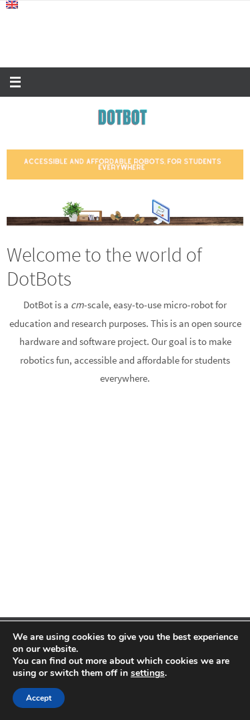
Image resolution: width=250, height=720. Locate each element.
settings (148, 673)
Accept (38, 698)
